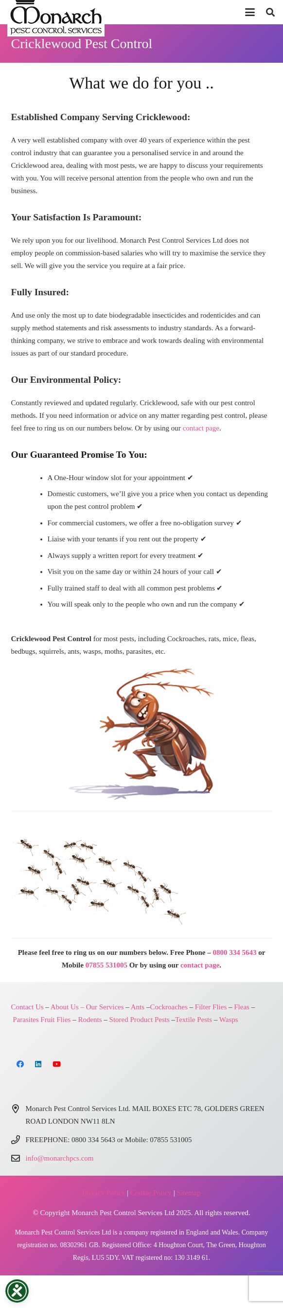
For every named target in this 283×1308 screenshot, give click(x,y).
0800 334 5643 (234, 952)
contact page (201, 428)
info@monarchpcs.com (60, 1158)
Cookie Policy (151, 1193)
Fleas (241, 1007)
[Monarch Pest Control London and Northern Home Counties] (141, 734)
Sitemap (189, 1193)
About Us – (67, 1007)
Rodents (90, 1019)
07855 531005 (106, 965)
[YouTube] (57, 1064)
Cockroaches (168, 1007)
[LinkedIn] (38, 1064)
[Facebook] (20, 1064)
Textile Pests (193, 1019)
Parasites (25, 1019)
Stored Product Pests (139, 1019)
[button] (250, 12)
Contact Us (27, 1007)
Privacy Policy (103, 1193)
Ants (137, 1007)
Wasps (228, 1019)
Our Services (105, 1007)
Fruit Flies (55, 1019)
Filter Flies (211, 1007)
